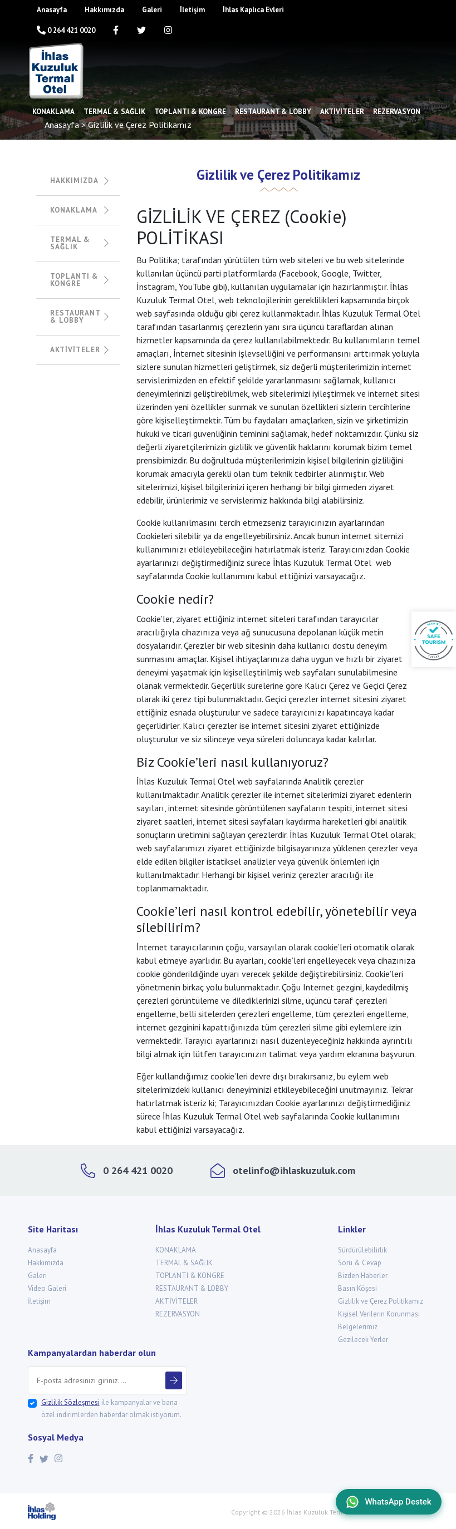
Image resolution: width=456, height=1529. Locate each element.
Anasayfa (52, 9)
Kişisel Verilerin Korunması (379, 1314)
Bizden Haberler (363, 1275)
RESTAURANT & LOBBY (273, 111)
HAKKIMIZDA (79, 180)
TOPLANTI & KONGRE (190, 111)
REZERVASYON (396, 111)
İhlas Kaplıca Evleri (253, 9)
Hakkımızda (104, 9)
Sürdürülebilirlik (362, 1250)
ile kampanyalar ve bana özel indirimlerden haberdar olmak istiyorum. (111, 1408)
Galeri (152, 9)
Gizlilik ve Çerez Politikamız (380, 1301)
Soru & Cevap (359, 1262)
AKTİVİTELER (342, 111)
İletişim (192, 9)
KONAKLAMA (53, 111)
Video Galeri (47, 1288)
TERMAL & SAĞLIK (114, 111)
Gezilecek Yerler (363, 1339)
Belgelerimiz (357, 1326)
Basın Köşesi (357, 1288)
